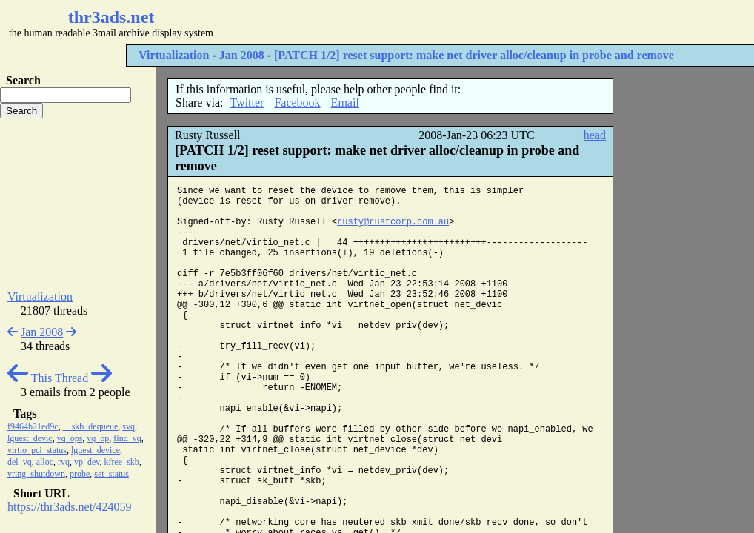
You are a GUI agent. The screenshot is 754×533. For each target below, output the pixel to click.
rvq (64, 462)
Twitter (247, 102)
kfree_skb (121, 462)
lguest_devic (30, 438)
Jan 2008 (241, 55)
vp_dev (87, 462)
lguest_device (95, 450)
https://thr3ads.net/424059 (69, 506)
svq (128, 426)
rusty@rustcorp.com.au (393, 222)
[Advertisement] (441, 22)
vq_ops (70, 438)
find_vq (127, 438)
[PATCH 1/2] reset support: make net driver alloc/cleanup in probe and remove (474, 55)
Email (345, 102)
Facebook (297, 102)
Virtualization (174, 55)
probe (80, 474)
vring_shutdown (36, 474)
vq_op (98, 438)
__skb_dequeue (91, 426)
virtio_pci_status (37, 450)
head (595, 135)
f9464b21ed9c (33, 426)
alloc (44, 462)
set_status (111, 474)
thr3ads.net (111, 17)
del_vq (19, 462)
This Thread (59, 378)
